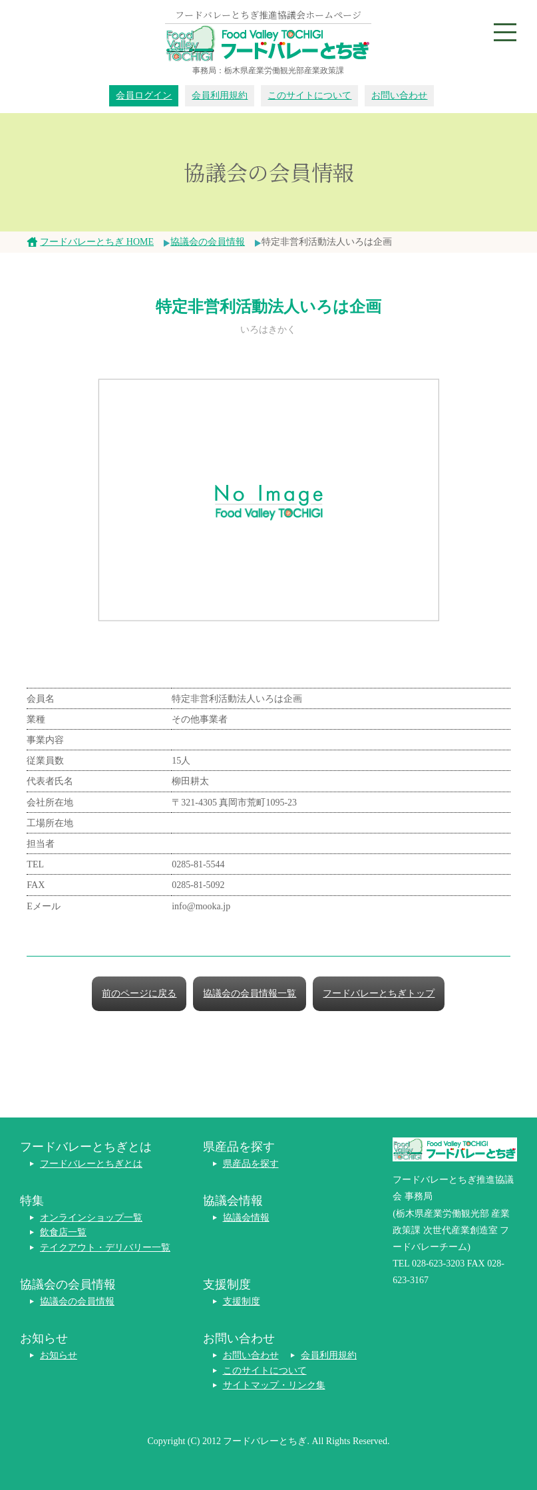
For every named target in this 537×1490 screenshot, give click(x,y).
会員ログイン (144, 95)
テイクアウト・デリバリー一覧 (105, 1248)
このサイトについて (309, 95)
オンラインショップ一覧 (91, 1218)
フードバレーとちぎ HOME (97, 242)
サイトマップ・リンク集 (274, 1385)
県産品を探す (251, 1164)
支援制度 (241, 1301)
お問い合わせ (399, 95)
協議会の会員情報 (207, 242)
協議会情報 (246, 1218)
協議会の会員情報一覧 (249, 993)
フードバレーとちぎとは (91, 1164)
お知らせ (58, 1355)
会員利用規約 (220, 95)
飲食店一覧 (63, 1232)
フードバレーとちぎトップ (379, 993)
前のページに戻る (139, 993)
